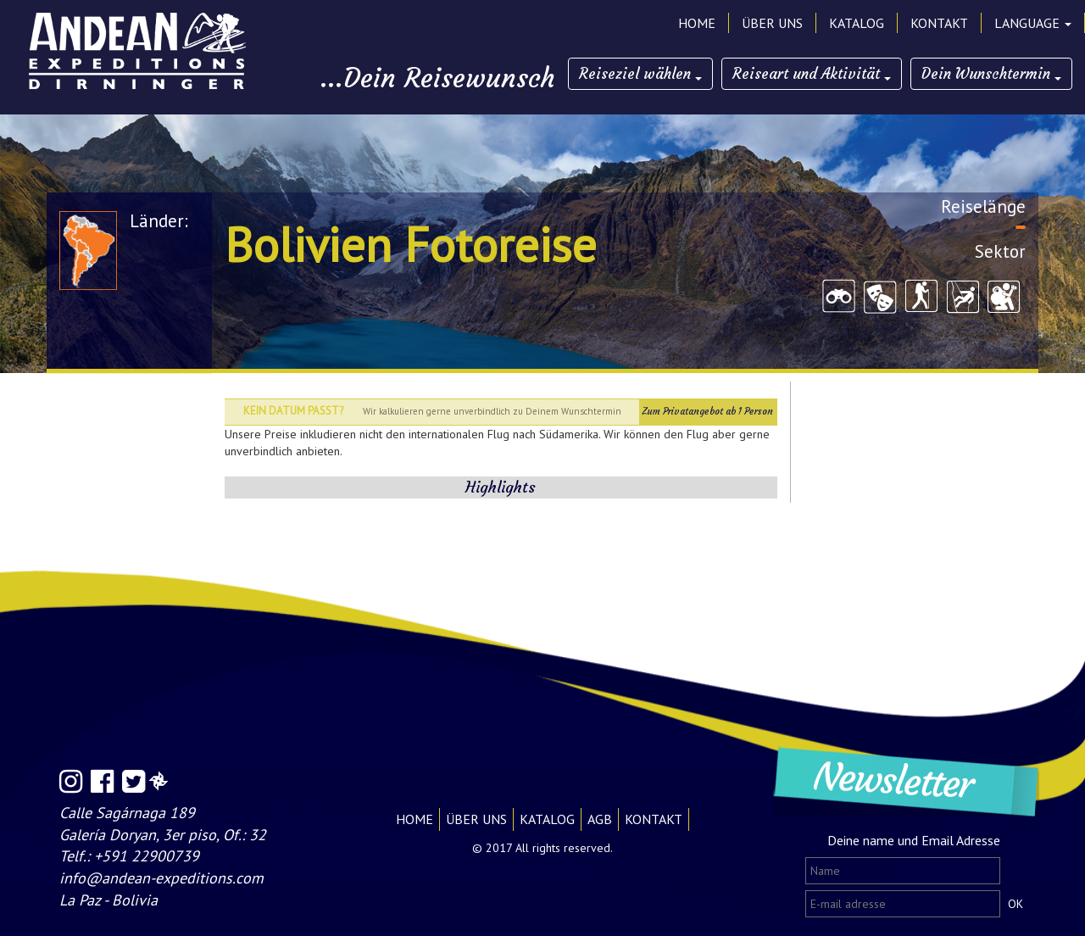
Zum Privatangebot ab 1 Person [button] (708, 411)
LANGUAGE (1032, 22)
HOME (696, 22)
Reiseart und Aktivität (811, 73)
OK (1015, 903)
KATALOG (856, 22)
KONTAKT (939, 22)
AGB (599, 819)
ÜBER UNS (772, 22)
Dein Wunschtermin (991, 73)
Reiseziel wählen (640, 73)
